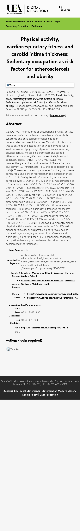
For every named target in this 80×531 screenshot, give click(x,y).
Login (57, 21)
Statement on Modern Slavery (59, 391)
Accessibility (11, 391)
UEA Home (36, 26)
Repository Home (15, 21)
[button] (8, 349)
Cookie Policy (30, 394)
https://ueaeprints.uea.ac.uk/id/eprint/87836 (44, 327)
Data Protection (48, 394)
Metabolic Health (41, 284)
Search (38, 21)
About (29, 21)
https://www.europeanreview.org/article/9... (52, 298)
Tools (11, 85)
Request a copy (58, 115)
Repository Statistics (17, 26)
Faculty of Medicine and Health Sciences (42, 272)
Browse (48, 21)
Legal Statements (30, 391)
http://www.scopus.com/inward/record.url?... (53, 294)
